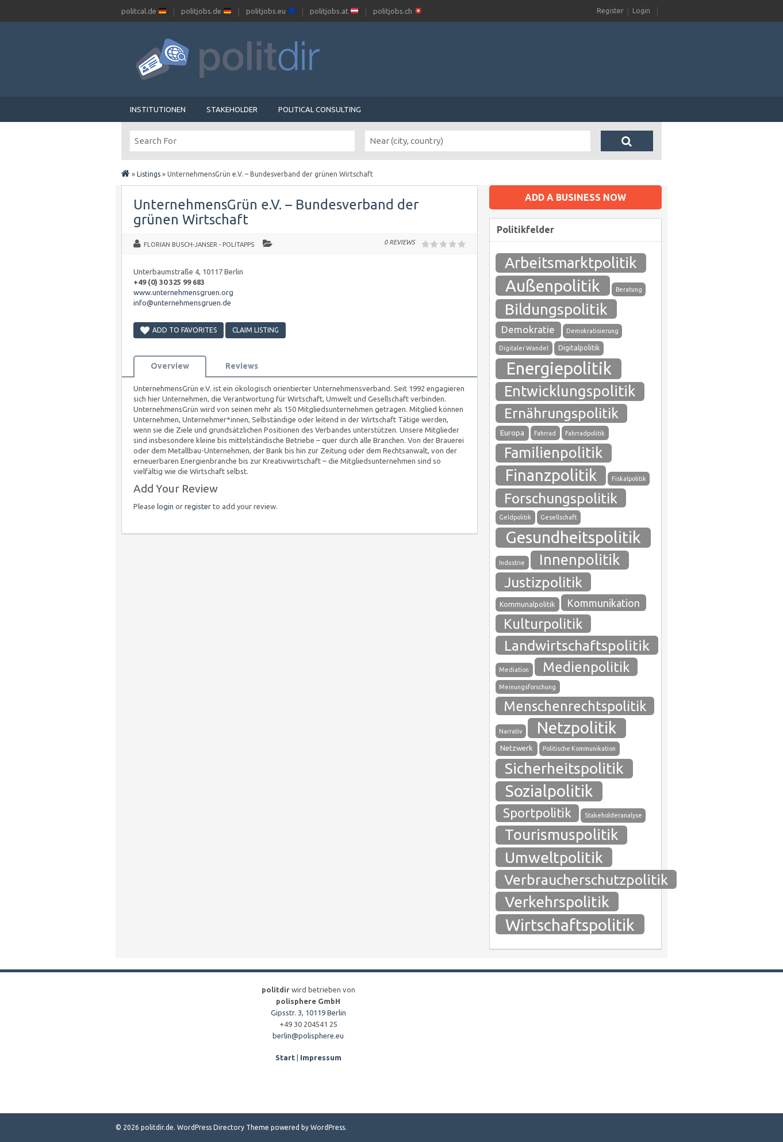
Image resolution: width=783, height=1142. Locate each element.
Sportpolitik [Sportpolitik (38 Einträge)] (537, 812)
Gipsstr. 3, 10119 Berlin (308, 1013)
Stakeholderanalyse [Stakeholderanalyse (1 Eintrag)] (613, 815)
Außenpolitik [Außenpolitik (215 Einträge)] (552, 285)
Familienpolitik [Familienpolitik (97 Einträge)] (553, 452)
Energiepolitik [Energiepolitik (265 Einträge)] (559, 368)
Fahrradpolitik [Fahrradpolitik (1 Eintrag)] (585, 433)
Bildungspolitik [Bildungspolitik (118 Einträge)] (556, 309)
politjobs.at (334, 11)
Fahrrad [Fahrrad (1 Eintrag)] (545, 433)
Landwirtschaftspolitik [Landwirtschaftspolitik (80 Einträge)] (577, 645)
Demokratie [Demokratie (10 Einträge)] (528, 329)
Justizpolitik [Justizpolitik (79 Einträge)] (543, 582)
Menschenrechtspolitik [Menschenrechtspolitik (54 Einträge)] (575, 705)
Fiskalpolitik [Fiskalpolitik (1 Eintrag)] (629, 478)
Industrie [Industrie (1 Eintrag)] (512, 562)
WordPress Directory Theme (223, 1127)
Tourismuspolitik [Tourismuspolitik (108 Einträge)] (562, 834)
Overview (170, 366)
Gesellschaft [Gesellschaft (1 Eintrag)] (558, 517)
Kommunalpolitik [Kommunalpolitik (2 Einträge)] (527, 604)
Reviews (241, 366)
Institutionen (158, 109)
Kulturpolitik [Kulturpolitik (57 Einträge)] (543, 623)
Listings (148, 174)
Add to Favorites (178, 329)
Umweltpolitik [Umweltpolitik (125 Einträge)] (554, 857)
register (198, 506)
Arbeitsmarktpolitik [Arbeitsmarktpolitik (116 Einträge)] (571, 262)
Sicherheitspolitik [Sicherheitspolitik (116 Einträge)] (564, 768)
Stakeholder (232, 109)
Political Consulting (319, 109)
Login (641, 10)
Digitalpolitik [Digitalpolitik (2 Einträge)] (579, 348)
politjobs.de (206, 11)
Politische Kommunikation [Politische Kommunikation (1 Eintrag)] (579, 748)
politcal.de (143, 11)
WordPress (327, 1127)
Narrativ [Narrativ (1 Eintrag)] (510, 731)
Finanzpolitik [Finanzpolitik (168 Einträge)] (551, 475)
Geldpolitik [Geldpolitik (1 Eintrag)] (515, 517)
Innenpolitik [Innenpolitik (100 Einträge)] (579, 559)
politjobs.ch (397, 11)
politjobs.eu (270, 11)
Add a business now (575, 197)
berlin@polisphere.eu (308, 1036)
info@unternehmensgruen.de (182, 303)
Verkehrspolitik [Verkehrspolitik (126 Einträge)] (557, 901)
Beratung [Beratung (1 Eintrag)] (629, 289)
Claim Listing (255, 330)
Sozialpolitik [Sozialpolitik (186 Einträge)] (549, 791)
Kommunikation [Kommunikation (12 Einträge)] (603, 603)
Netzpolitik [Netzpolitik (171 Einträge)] (576, 727)
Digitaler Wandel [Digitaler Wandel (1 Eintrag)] (523, 348)
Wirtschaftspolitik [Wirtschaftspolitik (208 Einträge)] (570, 924)
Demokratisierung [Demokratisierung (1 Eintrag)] (592, 330)
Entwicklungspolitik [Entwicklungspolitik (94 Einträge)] (569, 391)
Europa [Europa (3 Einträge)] (512, 433)
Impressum (320, 1057)
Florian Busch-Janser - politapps (199, 244)
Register (610, 10)
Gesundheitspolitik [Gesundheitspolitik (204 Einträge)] (573, 537)
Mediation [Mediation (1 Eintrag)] (514, 669)
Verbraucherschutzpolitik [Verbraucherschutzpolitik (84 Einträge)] (586, 880)
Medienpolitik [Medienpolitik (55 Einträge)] (586, 666)
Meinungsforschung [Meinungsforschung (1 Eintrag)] (527, 686)
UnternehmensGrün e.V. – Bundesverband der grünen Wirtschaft (276, 212)
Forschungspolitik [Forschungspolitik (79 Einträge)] (560, 498)
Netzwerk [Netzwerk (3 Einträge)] (516, 748)
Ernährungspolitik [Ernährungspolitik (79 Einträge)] (561, 413)
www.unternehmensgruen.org (183, 292)
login (165, 506)
